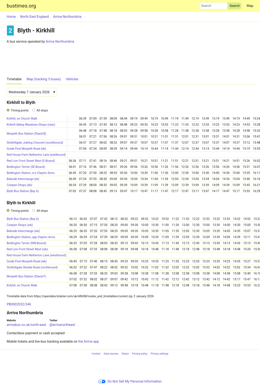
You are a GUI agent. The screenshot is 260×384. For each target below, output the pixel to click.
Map (250, 6)
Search (213, 4)
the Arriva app (88, 341)
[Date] (32, 92)
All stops (42, 110)
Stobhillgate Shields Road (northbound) (32, 267)
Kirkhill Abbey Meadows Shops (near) (31, 124)
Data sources (111, 353)
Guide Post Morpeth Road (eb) (26, 148)
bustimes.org (21, 6)
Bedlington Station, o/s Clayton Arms (31, 173)
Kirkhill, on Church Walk (22, 118)
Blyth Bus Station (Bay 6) (23, 191)
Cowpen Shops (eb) (19, 185)
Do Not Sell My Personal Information (129, 381)
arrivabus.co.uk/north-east (26, 325)
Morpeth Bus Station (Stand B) (26, 133)
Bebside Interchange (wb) (23, 231)
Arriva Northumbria (60, 41)
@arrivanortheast (62, 325)
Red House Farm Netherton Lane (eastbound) (36, 154)
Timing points (20, 110)
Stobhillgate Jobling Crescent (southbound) (35, 142)
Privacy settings (159, 353)
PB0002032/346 (19, 304)
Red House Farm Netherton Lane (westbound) (36, 255)
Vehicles (72, 79)
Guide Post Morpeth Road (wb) (27, 261)
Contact (96, 353)
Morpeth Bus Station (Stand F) (26, 276)
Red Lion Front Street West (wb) (27, 249)
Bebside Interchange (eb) (23, 179)
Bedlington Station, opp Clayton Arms (31, 237)
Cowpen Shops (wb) (20, 225)
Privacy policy (139, 353)
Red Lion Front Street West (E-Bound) (31, 160)
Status (125, 353)
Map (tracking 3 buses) (44, 79)
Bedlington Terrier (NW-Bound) (26, 243)
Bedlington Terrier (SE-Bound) (26, 166)
